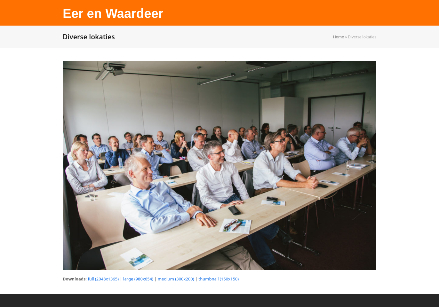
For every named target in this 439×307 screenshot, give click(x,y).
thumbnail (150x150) (219, 279)
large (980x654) (138, 279)
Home (338, 37)
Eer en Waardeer (113, 13)
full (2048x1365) (103, 279)
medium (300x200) (176, 279)
